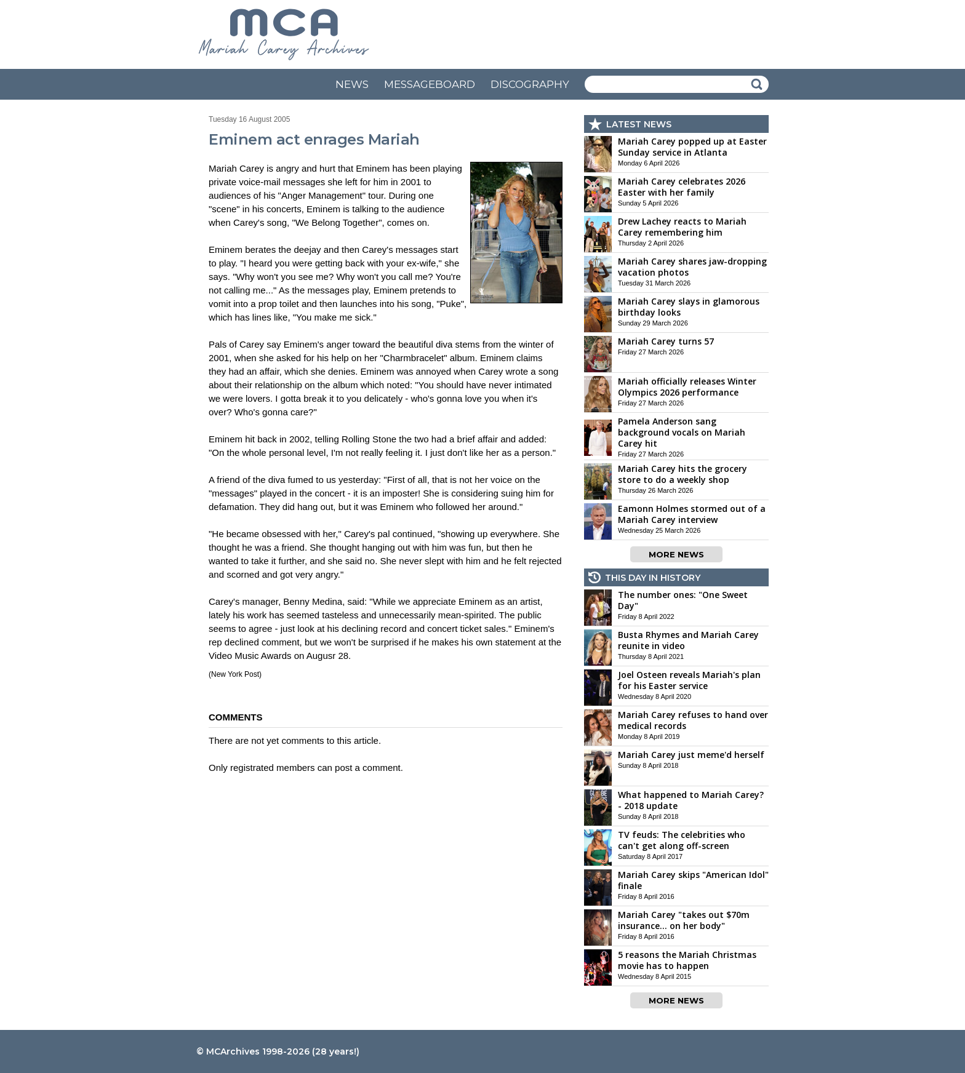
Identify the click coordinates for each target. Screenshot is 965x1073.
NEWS (352, 84)
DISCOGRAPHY (530, 84)
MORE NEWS (676, 554)
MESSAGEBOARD (429, 84)
